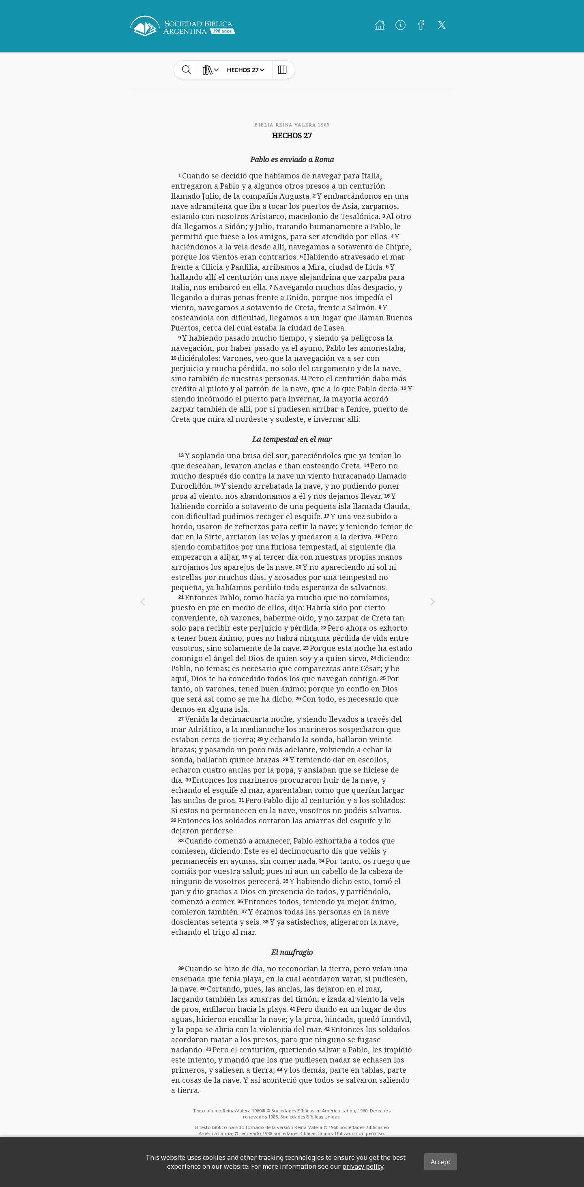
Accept (441, 1161)
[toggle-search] (186, 70)
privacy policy (362, 1166)
